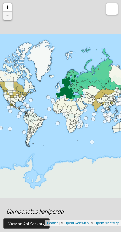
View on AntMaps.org (26, 223)
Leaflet (52, 223)
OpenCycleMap (76, 223)
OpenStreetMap (106, 223)
